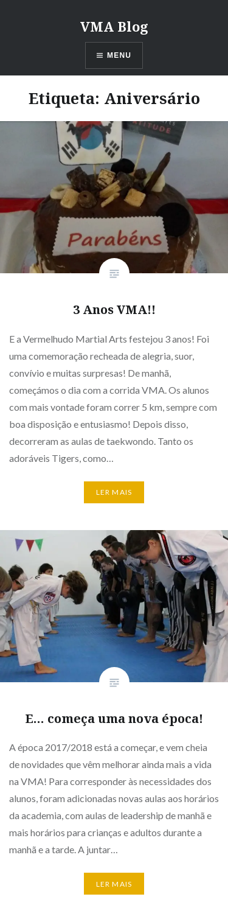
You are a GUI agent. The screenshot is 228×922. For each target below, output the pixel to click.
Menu (119, 55)
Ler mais (114, 492)
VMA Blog (114, 26)
